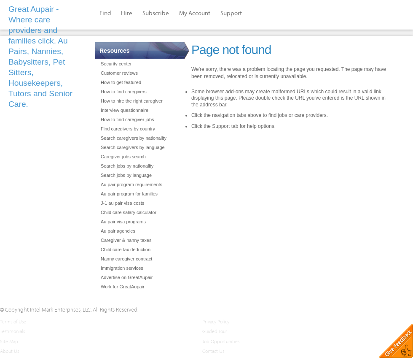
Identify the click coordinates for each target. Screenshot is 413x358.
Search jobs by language (126, 175)
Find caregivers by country (128, 128)
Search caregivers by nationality (133, 138)
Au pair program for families (129, 193)
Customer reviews (119, 73)
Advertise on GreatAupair (127, 277)
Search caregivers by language (133, 147)
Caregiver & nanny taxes (126, 240)
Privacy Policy (215, 321)
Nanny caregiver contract (126, 258)
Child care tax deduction (125, 249)
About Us (9, 351)
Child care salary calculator (128, 212)
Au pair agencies (118, 230)
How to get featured (121, 82)
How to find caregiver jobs (127, 119)
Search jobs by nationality (127, 165)
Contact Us (213, 351)
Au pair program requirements (131, 184)
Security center (116, 63)
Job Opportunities (220, 341)
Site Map (9, 341)
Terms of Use (13, 321)
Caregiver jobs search (123, 156)
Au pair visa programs (123, 221)
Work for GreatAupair (123, 286)
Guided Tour (214, 331)
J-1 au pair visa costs (122, 203)
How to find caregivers (124, 91)
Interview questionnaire (124, 110)
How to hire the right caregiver (132, 100)
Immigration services (122, 268)
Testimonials (12, 331)
